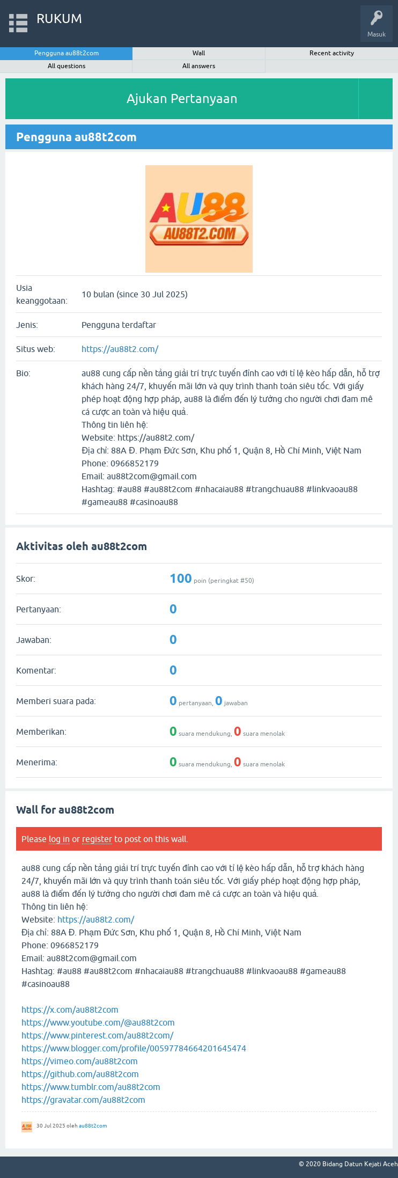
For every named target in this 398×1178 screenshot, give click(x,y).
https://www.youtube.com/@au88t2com (98, 1022)
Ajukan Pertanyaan (182, 98)
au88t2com (93, 1126)
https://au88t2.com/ (120, 349)
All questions (66, 66)
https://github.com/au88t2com (80, 1074)
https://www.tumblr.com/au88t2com (90, 1087)
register (97, 839)
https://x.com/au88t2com (70, 1009)
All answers (198, 66)
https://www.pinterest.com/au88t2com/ (97, 1035)
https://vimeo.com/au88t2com (79, 1061)
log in (59, 839)
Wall (199, 53)
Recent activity (331, 53)
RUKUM (59, 18)
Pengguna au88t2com (66, 53)
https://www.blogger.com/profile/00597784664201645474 (133, 1048)
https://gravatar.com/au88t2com (83, 1099)
